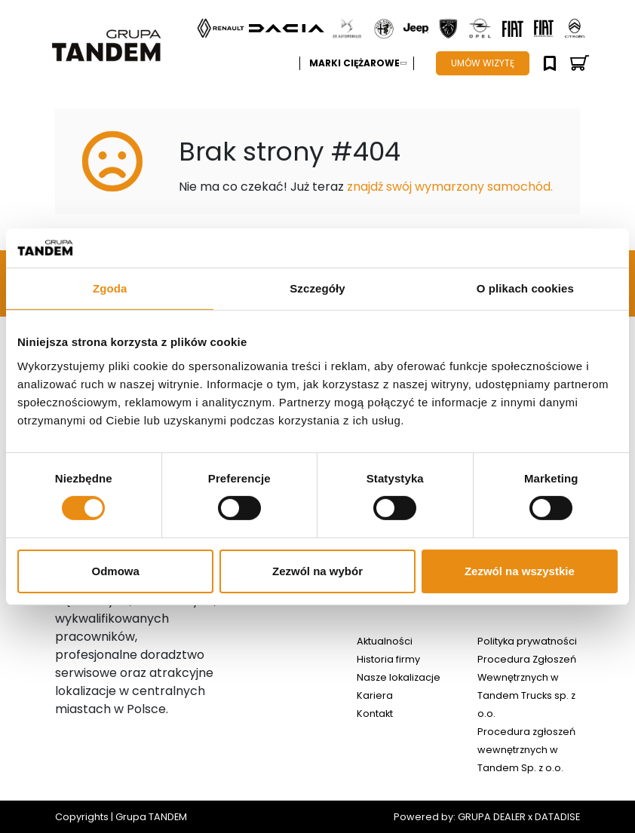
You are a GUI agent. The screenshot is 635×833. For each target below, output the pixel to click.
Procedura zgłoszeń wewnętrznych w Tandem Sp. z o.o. (526, 749)
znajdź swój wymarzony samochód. (450, 186)
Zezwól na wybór (317, 571)
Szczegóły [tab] (317, 288)
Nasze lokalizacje (398, 677)
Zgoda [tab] (110, 288)
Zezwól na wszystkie (520, 571)
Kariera (375, 695)
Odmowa (116, 571)
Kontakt (375, 713)
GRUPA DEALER (492, 816)
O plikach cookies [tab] (525, 288)
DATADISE (557, 816)
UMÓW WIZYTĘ (482, 63)
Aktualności (385, 641)
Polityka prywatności (527, 641)
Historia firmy (388, 659)
